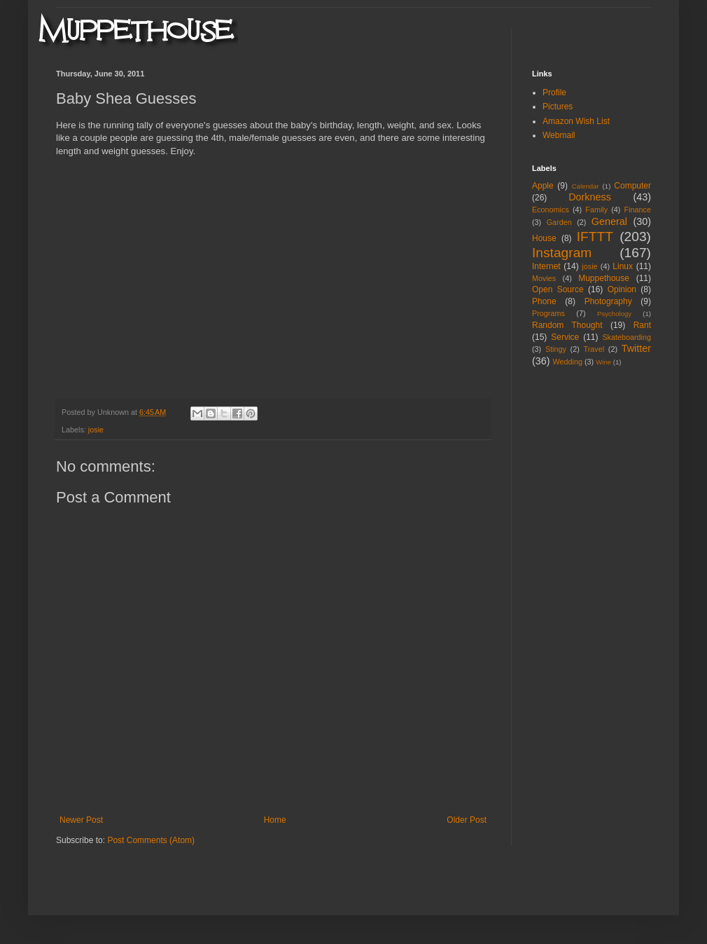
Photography (608, 301)
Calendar (585, 186)
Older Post (466, 820)
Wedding (567, 361)
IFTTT (595, 236)
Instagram (562, 252)
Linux (622, 266)
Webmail (558, 135)
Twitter (636, 348)
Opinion (622, 289)
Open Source (558, 289)
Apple (543, 186)
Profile (554, 92)
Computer (632, 186)
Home (275, 820)
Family (596, 209)
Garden (559, 222)
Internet (546, 266)
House (544, 238)
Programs (548, 313)
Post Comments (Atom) (151, 840)
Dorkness (589, 197)
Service (565, 337)
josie (96, 429)
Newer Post (81, 820)
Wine (603, 362)
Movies (544, 278)
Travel (593, 349)
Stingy (555, 349)
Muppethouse (603, 278)
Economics (550, 209)
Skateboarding (626, 337)
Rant (642, 325)
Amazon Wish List (576, 121)
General (609, 221)
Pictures (557, 106)
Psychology (614, 313)
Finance (637, 209)
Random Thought (567, 325)
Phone (544, 301)
